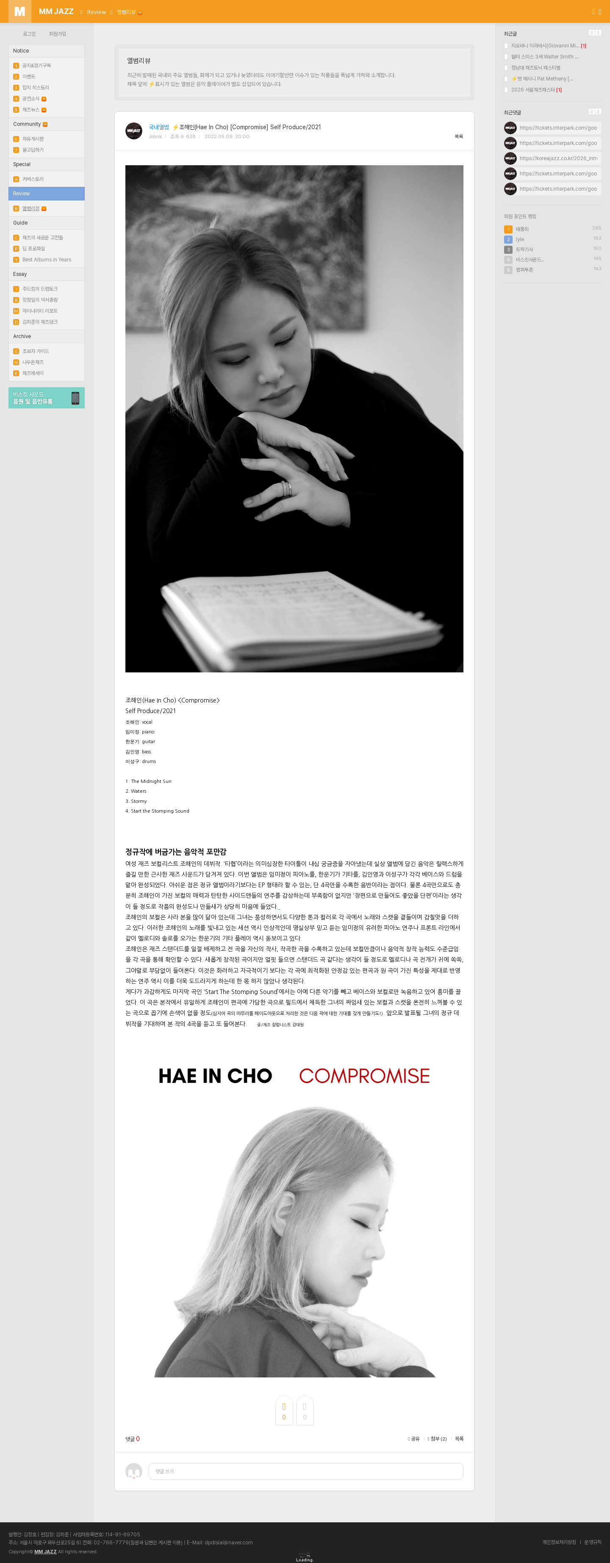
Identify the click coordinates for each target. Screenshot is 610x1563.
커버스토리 (28, 179)
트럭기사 (524, 250)
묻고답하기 (28, 150)
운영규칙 (593, 1542)
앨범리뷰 (129, 12)
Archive (22, 336)
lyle (520, 239)
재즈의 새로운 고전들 (38, 238)
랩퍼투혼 (524, 270)
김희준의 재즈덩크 (35, 322)
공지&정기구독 (32, 66)
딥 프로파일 (29, 249)
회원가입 (57, 34)
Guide (20, 223)
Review (96, 12)
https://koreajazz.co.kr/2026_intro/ (560, 158)
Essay (20, 274)
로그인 (29, 34)
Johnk (155, 136)
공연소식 (29, 99)
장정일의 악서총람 (35, 300)
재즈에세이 (28, 373)
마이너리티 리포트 (35, 311)
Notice (21, 51)
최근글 (510, 34)
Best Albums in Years (42, 260)
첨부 (437, 1439)
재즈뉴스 (29, 110)
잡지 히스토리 (31, 88)
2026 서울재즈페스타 (529, 90)
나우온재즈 (28, 362)
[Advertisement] (553, 344)
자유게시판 (28, 139)
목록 (459, 136)
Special (21, 164)
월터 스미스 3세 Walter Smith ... (541, 57)
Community (30, 124)
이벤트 (24, 77)
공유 (413, 1439)
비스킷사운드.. (530, 260)
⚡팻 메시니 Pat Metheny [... (538, 79)
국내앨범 (159, 127)
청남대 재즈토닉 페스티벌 (532, 68)
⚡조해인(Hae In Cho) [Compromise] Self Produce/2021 (246, 127)
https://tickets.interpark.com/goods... (563, 128)
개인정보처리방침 (559, 1542)
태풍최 (522, 229)
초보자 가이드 (31, 351)
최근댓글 (512, 113)
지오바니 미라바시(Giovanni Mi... (542, 46)
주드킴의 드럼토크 (35, 289)
